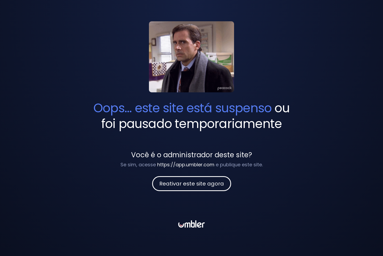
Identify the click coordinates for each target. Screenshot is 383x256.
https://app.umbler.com (185, 164)
